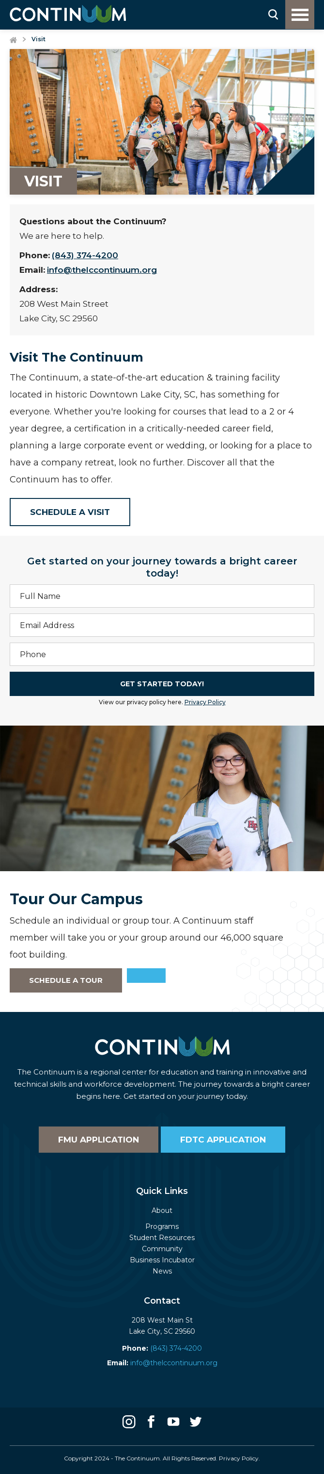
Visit (38, 39)
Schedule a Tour (66, 980)
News (162, 1271)
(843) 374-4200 (85, 255)
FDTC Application (223, 1139)
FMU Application (98, 1139)
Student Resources (162, 1237)
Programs (162, 1226)
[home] (68, 13)
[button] (299, 14)
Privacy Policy (205, 702)
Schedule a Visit (70, 512)
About (162, 1210)
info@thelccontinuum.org (102, 270)
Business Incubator (162, 1260)
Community (162, 1248)
